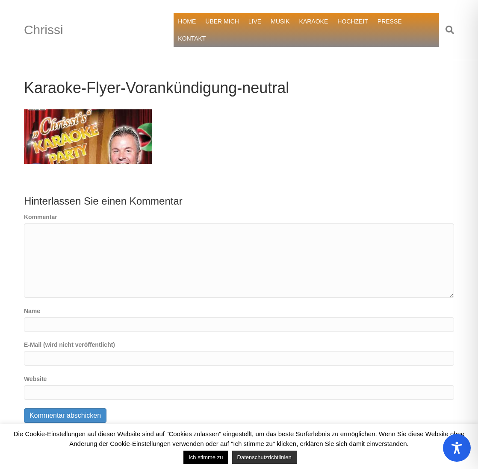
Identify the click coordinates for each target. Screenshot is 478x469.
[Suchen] (446, 30)
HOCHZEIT (352, 21)
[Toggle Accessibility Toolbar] (457, 448)
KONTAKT (192, 38)
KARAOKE (313, 21)
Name (32, 311)
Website (35, 378)
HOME (187, 21)
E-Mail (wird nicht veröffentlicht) (69, 344)
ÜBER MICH (222, 21)
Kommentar (40, 217)
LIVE (254, 21)
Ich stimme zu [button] (206, 457)
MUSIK (280, 21)
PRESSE (390, 21)
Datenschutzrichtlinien (264, 457)
